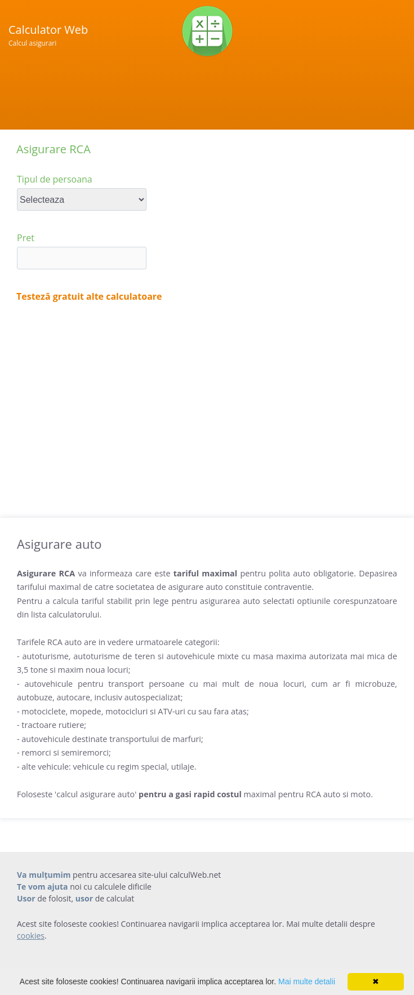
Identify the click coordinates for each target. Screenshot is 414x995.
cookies (30, 935)
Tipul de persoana (54, 179)
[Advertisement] (207, 405)
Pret (25, 238)
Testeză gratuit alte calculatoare (89, 296)
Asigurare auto (59, 543)
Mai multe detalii (306, 981)
